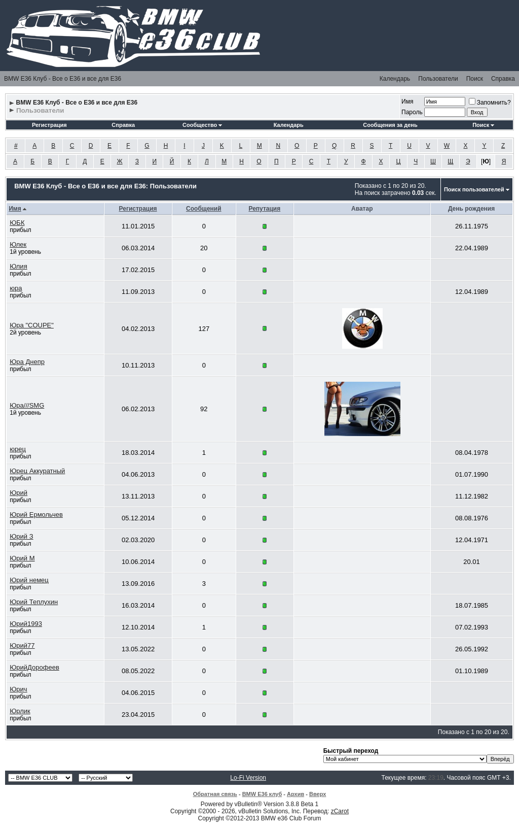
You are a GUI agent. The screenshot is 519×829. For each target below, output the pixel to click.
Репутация (264, 208)
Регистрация (49, 125)
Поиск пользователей (474, 189)
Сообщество (202, 125)
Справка (503, 78)
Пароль (412, 112)
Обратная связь (215, 794)
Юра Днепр (27, 362)
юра (16, 288)
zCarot (340, 811)
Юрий (18, 492)
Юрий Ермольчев (36, 514)
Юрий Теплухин (34, 602)
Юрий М (22, 558)
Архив (295, 794)
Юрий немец (29, 580)
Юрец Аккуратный (37, 471)
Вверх (317, 794)
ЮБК (17, 222)
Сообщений (203, 208)
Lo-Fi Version (248, 777)
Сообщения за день (390, 125)
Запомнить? (490, 102)
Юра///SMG (27, 405)
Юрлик (20, 711)
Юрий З (21, 536)
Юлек (18, 244)
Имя (407, 101)
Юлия (18, 266)
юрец (18, 449)
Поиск (474, 78)
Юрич (18, 689)
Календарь (395, 78)
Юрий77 (22, 645)
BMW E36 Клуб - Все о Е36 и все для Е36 (62, 78)
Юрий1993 (26, 623)
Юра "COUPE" (32, 325)
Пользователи (438, 78)
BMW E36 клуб (262, 794)
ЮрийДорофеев (34, 667)
